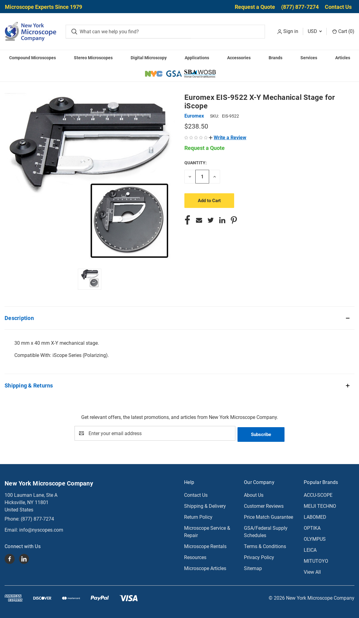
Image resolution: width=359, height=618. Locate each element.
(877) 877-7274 (300, 7)
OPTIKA (312, 527)
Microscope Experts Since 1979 (43, 7)
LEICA (310, 549)
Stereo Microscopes (93, 57)
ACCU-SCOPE (318, 494)
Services (308, 57)
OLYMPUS (315, 538)
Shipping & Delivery (205, 505)
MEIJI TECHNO (320, 505)
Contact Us (338, 7)
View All (312, 571)
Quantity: (195, 162)
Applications (197, 57)
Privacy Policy (259, 556)
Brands (275, 57)
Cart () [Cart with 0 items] (343, 31)
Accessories (239, 57)
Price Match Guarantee (268, 516)
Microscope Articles (205, 567)
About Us (253, 494)
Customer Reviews (264, 505)
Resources (195, 556)
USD (315, 31)
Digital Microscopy (149, 57)
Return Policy (198, 516)
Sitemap (253, 567)
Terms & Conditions (265, 545)
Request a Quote (255, 7)
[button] (227, 137)
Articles (342, 57)
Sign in (290, 31)
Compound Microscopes (32, 57)
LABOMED (315, 516)
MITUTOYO (316, 560)
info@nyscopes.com (41, 529)
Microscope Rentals (205, 545)
